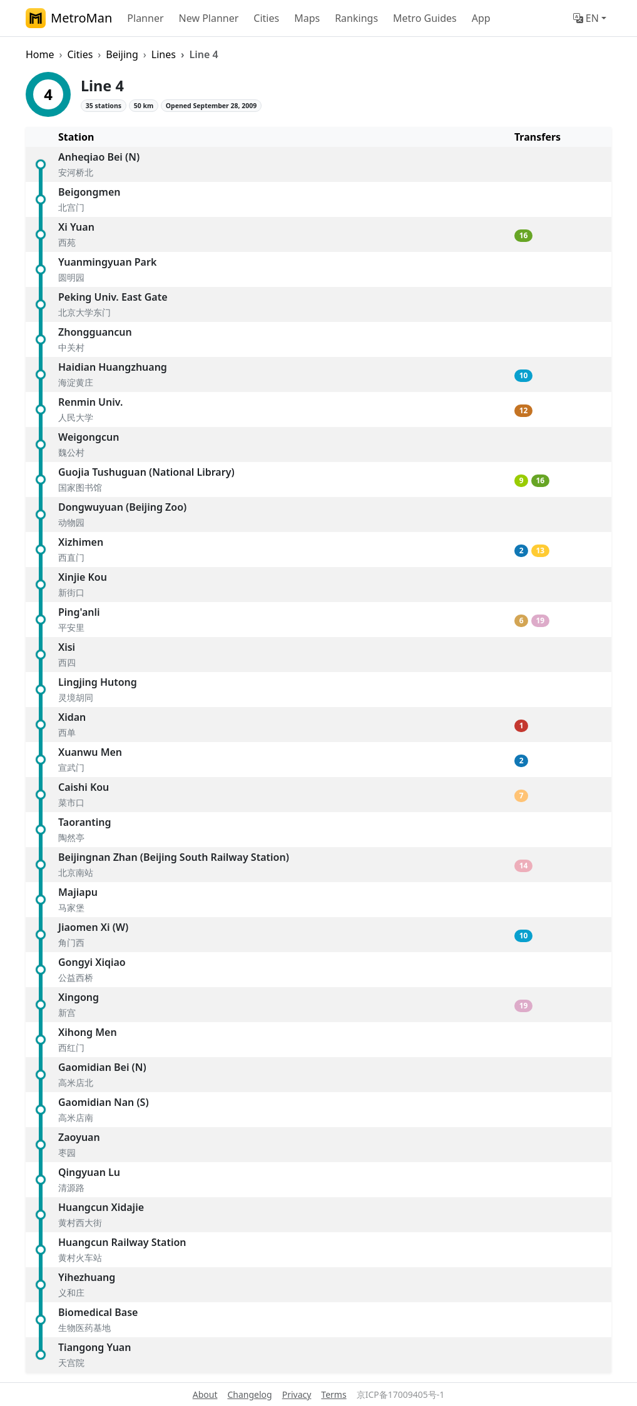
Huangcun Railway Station (122, 1242)
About (205, 1394)
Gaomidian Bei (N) (102, 1067)
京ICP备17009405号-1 (401, 1394)
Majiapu (78, 892)
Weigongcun (88, 437)
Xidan (72, 717)
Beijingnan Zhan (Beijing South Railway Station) (173, 857)
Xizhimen (80, 542)
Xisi (66, 647)
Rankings (356, 18)
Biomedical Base (98, 1312)
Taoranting (84, 822)
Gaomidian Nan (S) (103, 1102)
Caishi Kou (83, 787)
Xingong (78, 997)
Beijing (122, 54)
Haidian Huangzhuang (112, 367)
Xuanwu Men (90, 752)
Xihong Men (87, 1032)
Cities (266, 18)
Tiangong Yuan (94, 1347)
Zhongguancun (95, 332)
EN (586, 18)
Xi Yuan (76, 227)
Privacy (297, 1394)
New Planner (209, 18)
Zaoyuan (79, 1137)
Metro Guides (425, 18)
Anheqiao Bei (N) (99, 157)
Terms (333, 1394)
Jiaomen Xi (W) (93, 927)
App (481, 18)
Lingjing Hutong (97, 682)
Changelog (249, 1394)
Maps (307, 18)
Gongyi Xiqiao (92, 962)
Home (40, 54)
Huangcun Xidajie (101, 1207)
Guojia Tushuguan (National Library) (146, 472)
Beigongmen (89, 192)
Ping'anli (79, 612)
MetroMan (69, 18)
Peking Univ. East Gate (113, 297)
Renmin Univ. (90, 402)
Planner (145, 18)
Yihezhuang (86, 1277)
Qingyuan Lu (89, 1172)
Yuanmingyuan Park (107, 262)
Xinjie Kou (82, 577)
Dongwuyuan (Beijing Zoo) (122, 507)
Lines (163, 54)
